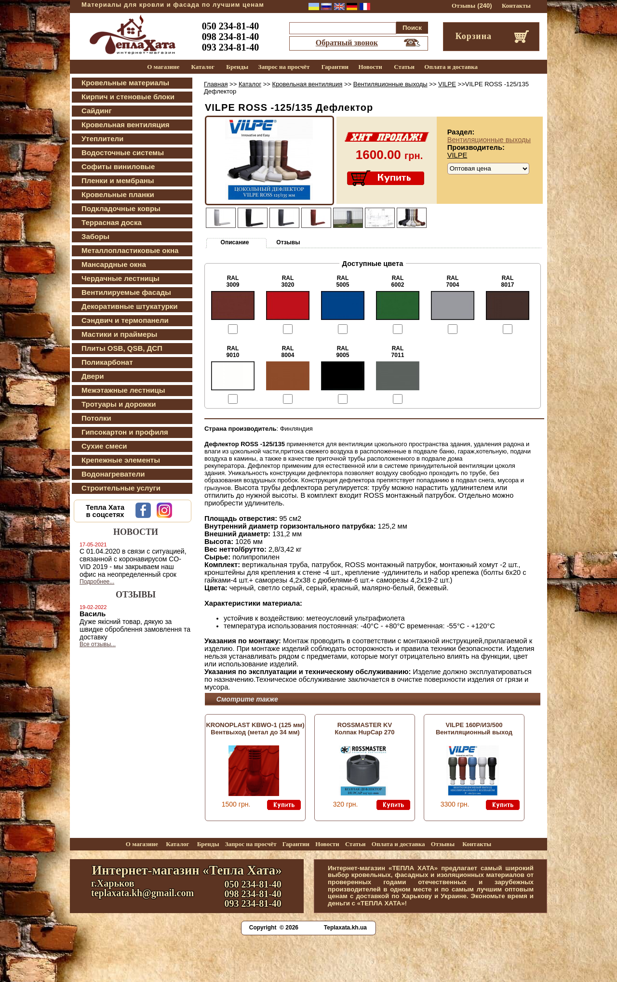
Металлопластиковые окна (129, 250)
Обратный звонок (347, 43)
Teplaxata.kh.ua (345, 927)
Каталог (203, 66)
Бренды (237, 66)
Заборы (95, 236)
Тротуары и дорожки (118, 404)
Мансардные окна (113, 264)
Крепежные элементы (120, 460)
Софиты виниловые (118, 166)
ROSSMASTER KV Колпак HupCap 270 (364, 728)
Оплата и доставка (451, 66)
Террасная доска (111, 222)
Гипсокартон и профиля (124, 432)
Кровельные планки (117, 194)
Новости (370, 66)
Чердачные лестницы (120, 278)
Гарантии (335, 66)
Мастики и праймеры (119, 334)
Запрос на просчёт (284, 66)
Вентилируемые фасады (126, 292)
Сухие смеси (104, 446)
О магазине (163, 66)
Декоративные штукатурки (129, 306)
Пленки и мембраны (117, 180)
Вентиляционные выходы (390, 84)
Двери (92, 376)
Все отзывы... (98, 644)
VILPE (447, 84)
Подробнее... (97, 581)
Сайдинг (96, 110)
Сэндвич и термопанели (125, 320)
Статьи (404, 66)
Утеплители (102, 138)
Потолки (96, 418)
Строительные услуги (121, 488)
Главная (216, 84)
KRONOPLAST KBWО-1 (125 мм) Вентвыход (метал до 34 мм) (255, 728)
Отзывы (463, 5)
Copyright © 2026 (273, 927)
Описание (235, 242)
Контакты (516, 5)
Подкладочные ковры (121, 208)
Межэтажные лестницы (123, 390)
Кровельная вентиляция (125, 124)
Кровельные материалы (125, 83)
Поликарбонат (107, 362)
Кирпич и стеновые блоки (127, 97)
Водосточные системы (122, 152)
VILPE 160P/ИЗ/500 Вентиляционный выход (474, 728)
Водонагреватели (113, 474)
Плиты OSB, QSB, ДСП (121, 348)
